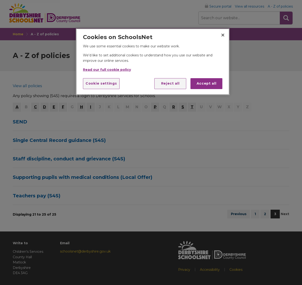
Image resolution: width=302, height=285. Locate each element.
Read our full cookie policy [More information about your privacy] (107, 70)
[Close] (223, 35)
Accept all (206, 83)
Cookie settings (101, 83)
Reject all (170, 83)
